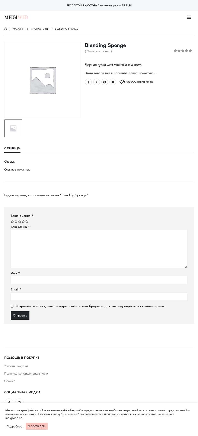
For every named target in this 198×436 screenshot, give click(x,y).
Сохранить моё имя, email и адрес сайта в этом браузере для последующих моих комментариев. (90, 306)
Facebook (88, 82)
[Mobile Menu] (190, 17)
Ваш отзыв (20, 227)
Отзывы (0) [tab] (12, 148)
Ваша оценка (22, 215)
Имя (15, 273)
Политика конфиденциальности (26, 373)
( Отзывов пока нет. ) (98, 51)
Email (112, 82)
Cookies (9, 381)
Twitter (96, 82)
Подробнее (14, 426)
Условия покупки (16, 366)
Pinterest (104, 82)
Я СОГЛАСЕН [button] (36, 426)
